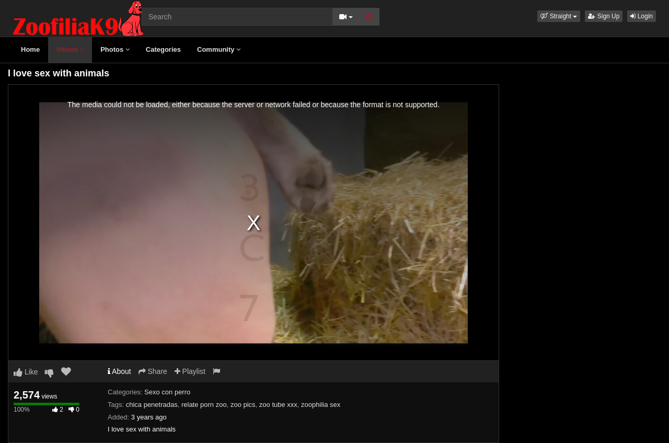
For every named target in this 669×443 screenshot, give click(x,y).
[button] (558, 16)
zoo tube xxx (278, 404)
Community (218, 49)
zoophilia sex (320, 404)
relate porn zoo (204, 404)
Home (30, 49)
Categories (163, 49)
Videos (70, 49)
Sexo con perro (167, 392)
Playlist (190, 371)
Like (26, 372)
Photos (115, 49)
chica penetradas (152, 404)
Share (153, 371)
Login (641, 16)
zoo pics (243, 404)
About (119, 371)
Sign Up (603, 16)
